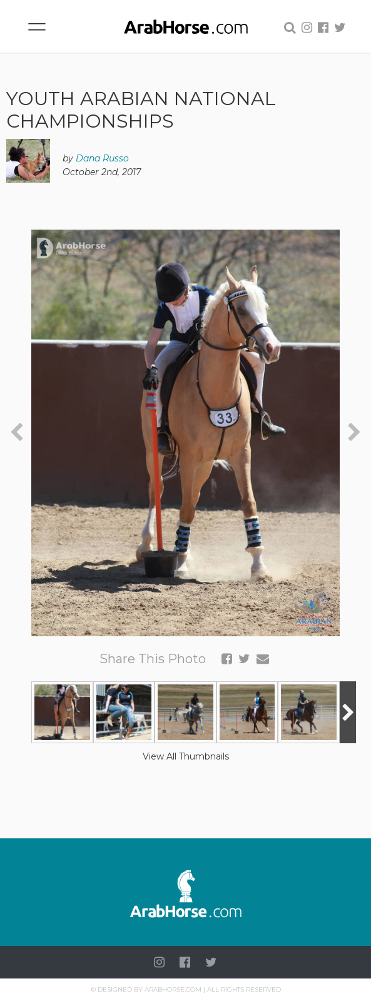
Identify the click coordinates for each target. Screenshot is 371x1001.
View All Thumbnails (186, 756)
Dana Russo (102, 158)
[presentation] (16, 433)
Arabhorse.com (173, 989)
